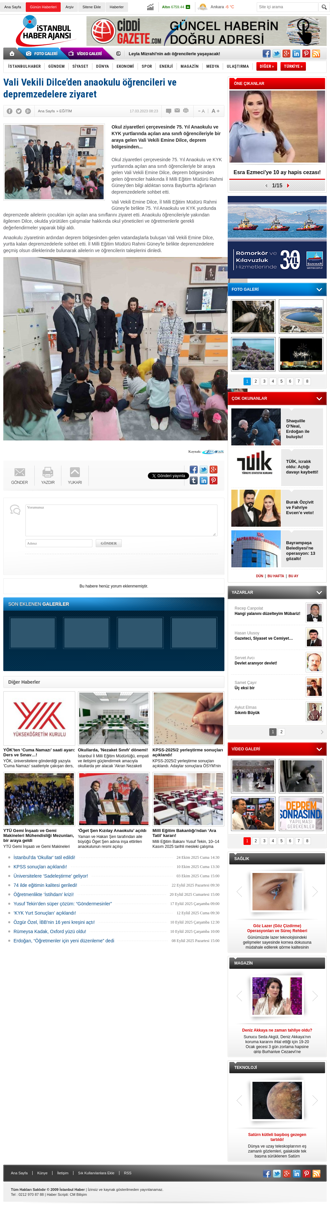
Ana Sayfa (12, 7)
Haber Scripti (57, 1194)
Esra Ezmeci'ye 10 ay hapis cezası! (277, 172)
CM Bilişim (78, 1194)
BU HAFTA (276, 576)
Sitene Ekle (91, 7)
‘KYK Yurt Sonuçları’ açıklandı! (45, 913)
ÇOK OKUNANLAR (249, 398)
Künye (42, 1173)
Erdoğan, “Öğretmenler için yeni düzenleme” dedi (64, 940)
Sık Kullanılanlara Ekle (96, 1173)
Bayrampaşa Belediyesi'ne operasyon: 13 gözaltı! (300, 550)
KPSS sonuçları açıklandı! (40, 866)
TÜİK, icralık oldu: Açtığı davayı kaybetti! (302, 466)
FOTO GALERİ (245, 289)
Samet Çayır (269, 685)
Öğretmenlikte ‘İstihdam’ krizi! (44, 894)
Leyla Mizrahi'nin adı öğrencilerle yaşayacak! (174, 53)
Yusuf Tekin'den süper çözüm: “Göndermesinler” (63, 903)
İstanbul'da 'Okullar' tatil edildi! (44, 857)
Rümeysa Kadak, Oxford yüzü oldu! (50, 931)
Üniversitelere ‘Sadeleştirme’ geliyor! (51, 876)
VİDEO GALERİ (246, 749)
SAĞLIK (241, 858)
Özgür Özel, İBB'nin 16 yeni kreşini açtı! (54, 922)
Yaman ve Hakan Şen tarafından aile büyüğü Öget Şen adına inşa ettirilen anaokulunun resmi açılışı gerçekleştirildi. (114, 838)
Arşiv (69, 7)
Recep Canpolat (269, 611)
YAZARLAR (242, 592)
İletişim (62, 1173)
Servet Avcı (269, 661)
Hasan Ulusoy (269, 636)
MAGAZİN (243, 963)
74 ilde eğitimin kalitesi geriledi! (45, 885)
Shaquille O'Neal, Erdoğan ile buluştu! (298, 428)
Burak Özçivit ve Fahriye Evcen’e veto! (300, 507)
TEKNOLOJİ (245, 1067)
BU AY (293, 576)
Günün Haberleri (43, 7)
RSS (128, 1173)
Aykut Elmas (269, 710)
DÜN (259, 576)
